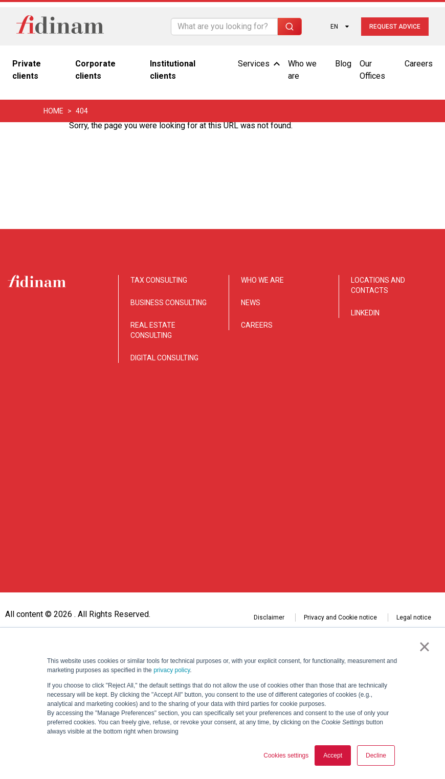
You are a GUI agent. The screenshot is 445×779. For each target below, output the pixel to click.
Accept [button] (332, 755)
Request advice (394, 26)
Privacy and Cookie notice (340, 533)
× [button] (424, 646)
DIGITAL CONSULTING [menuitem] (164, 358)
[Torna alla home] (60, 26)
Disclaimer (269, 533)
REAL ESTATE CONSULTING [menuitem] (152, 330)
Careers (419, 63)
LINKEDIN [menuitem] (365, 313)
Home (53, 111)
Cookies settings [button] (285, 755)
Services (259, 63)
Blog (343, 63)
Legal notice (413, 533)
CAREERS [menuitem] (257, 325)
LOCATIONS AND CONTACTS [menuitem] (378, 285)
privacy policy (171, 670)
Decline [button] (376, 755)
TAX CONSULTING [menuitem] (158, 280)
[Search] (224, 26)
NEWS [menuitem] (250, 303)
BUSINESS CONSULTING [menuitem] (168, 303)
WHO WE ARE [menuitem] (262, 280)
